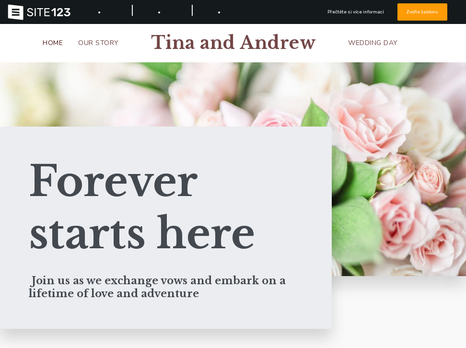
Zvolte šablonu (423, 11)
